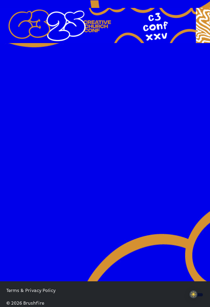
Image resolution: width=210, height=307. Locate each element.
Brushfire (33, 303)
